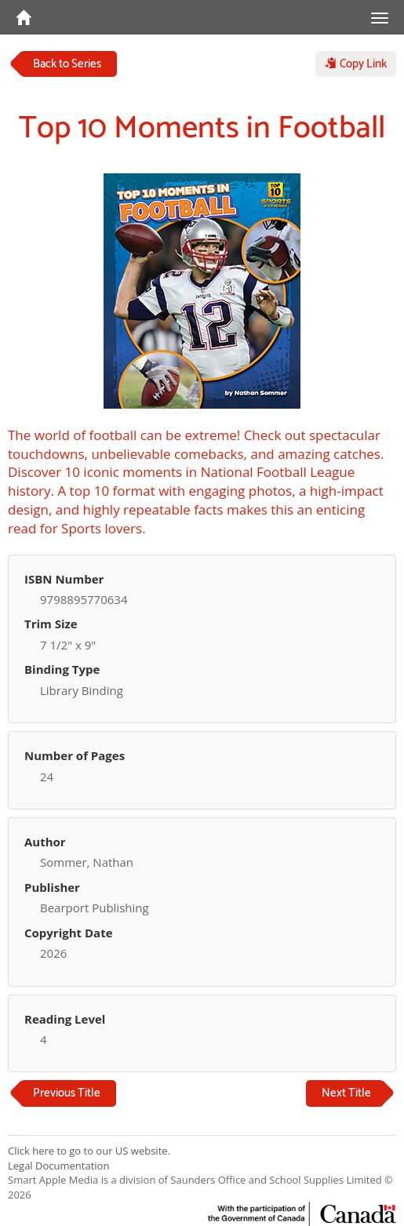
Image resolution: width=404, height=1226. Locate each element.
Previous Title (66, 1093)
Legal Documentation (58, 1166)
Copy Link (356, 64)
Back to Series (67, 64)
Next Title (346, 1093)
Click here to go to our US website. (89, 1151)
